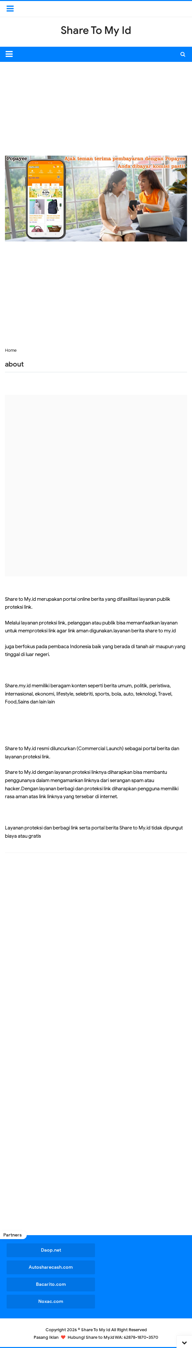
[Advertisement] (98, 108)
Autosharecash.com (50, 1267)
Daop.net (51, 1250)
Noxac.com (50, 1301)
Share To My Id (95, 1330)
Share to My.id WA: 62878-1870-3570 (122, 1337)
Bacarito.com (51, 1284)
